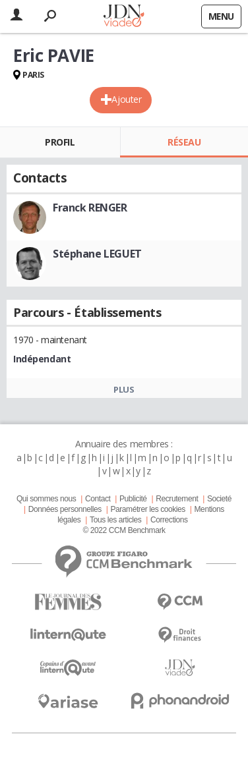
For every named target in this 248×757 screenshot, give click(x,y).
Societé (219, 498)
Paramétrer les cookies (147, 509)
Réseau (184, 142)
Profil (60, 142)
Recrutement (177, 498)
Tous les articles (115, 519)
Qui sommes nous (46, 498)
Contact (97, 498)
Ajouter (126, 99)
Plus (123, 389)
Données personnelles (65, 509)
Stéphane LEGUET (97, 253)
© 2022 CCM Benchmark (123, 530)
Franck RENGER (90, 207)
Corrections (169, 519)
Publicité (133, 498)
